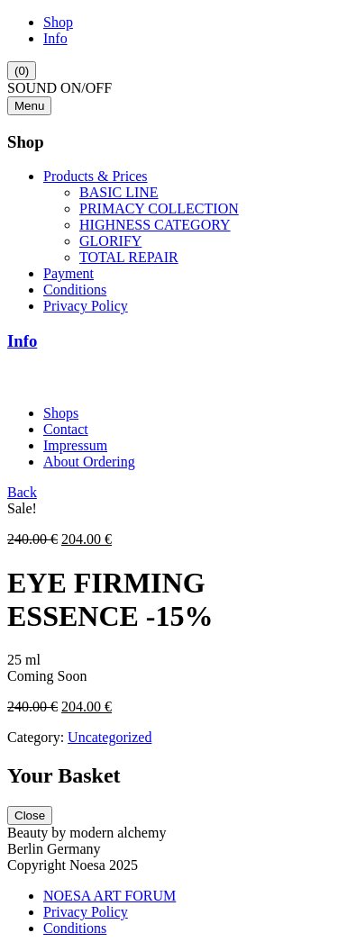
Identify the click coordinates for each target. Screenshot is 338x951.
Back (22, 492)
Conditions (74, 289)
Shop (58, 22)
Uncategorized (109, 737)
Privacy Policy (85, 305)
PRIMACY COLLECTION (159, 208)
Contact (65, 429)
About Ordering (89, 461)
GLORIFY (110, 241)
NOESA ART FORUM (109, 895)
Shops (60, 413)
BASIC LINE (119, 192)
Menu (29, 106)
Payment (68, 273)
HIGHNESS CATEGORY (155, 224)
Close (29, 815)
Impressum (75, 445)
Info (55, 38)
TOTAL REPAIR (128, 257)
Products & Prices (95, 176)
